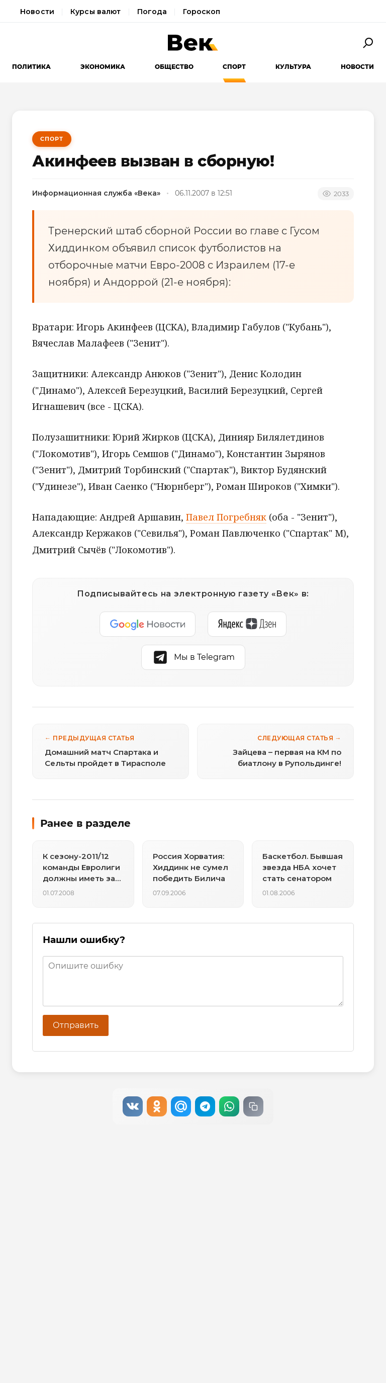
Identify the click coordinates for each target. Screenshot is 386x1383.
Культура (293, 66)
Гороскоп (201, 11)
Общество (174, 66)
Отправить (76, 1025)
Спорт (234, 66)
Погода (152, 11)
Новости (37, 11)
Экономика (102, 66)
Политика (31, 66)
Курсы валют (95, 11)
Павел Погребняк (226, 517)
